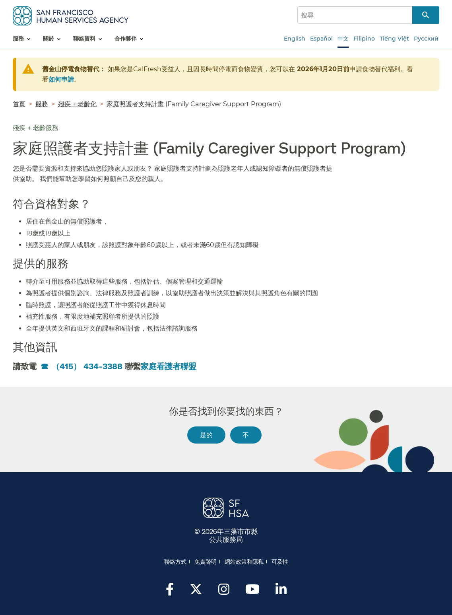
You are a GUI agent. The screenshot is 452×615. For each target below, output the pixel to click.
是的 (206, 434)
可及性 (280, 561)
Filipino (364, 38)
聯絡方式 (175, 561)
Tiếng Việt (394, 38)
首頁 (19, 104)
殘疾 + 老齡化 (77, 104)
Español (321, 38)
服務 (41, 104)
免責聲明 (205, 561)
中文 (343, 38)
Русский (426, 38)
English (294, 38)
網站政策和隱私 (244, 561)
